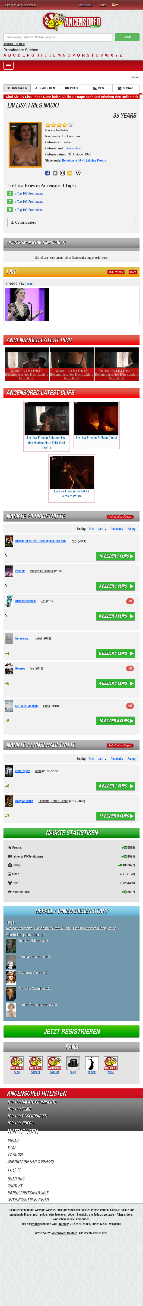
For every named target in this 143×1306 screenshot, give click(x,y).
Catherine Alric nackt (33, 972)
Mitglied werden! (26, 5)
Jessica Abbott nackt (33, 940)
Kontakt (14, 1185)
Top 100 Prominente (30, 193)
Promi (12, 1140)
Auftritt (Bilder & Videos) (30, 1161)
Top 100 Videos (20, 1123)
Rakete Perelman (25, 601)
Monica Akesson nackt (35, 957)
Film (11, 1147)
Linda (46, 706)
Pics (98, 88)
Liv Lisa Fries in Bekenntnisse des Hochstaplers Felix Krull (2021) (47, 426)
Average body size (19, 928)
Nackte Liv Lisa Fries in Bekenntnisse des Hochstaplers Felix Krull (26, 374)
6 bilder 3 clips (113, 616)
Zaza (74, 541)
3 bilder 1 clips (113, 586)
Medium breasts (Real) (89, 928)
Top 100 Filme (19, 1109)
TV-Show (14, 1154)
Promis (35, 1224)
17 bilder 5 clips (114, 816)
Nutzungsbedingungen (27, 1199)
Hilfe (103, 5)
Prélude (20, 571)
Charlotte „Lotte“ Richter (53, 801)
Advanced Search (14, 44)
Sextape (126, 88)
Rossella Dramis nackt (35, 988)
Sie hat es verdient (26, 706)
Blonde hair (42, 928)
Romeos (20, 668)
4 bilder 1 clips (113, 683)
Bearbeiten (44, 88)
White (112, 928)
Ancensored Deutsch (64, 1233)
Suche (127, 37)
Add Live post (116, 272)
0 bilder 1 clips (113, 653)
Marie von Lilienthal (42, 571)
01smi (28, 284)
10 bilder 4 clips (114, 721)
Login (6, 5)
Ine (32, 668)
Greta (38, 771)
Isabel (38, 638)
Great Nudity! (61, 928)
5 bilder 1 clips (113, 786)
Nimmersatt (22, 638)
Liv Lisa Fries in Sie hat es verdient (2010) (72, 477)
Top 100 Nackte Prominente (31, 1102)
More (133, 272)
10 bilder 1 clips (114, 556)
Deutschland (73, 148)
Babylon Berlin (24, 801)
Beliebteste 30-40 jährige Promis (84, 160)
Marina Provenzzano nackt (38, 1004)
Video (71, 88)
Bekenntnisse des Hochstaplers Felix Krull (40, 541)
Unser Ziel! (85, 5)
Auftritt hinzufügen (119, 516)
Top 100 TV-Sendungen (27, 1116)
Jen (43, 601)
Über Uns (15, 1178)
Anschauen (17, 88)
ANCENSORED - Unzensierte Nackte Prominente (71, 21)
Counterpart (22, 771)
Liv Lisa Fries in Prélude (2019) (96, 421)
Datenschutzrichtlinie (27, 1192)
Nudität (63, 1224)
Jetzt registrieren (71, 1031)
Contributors (25, 222)
